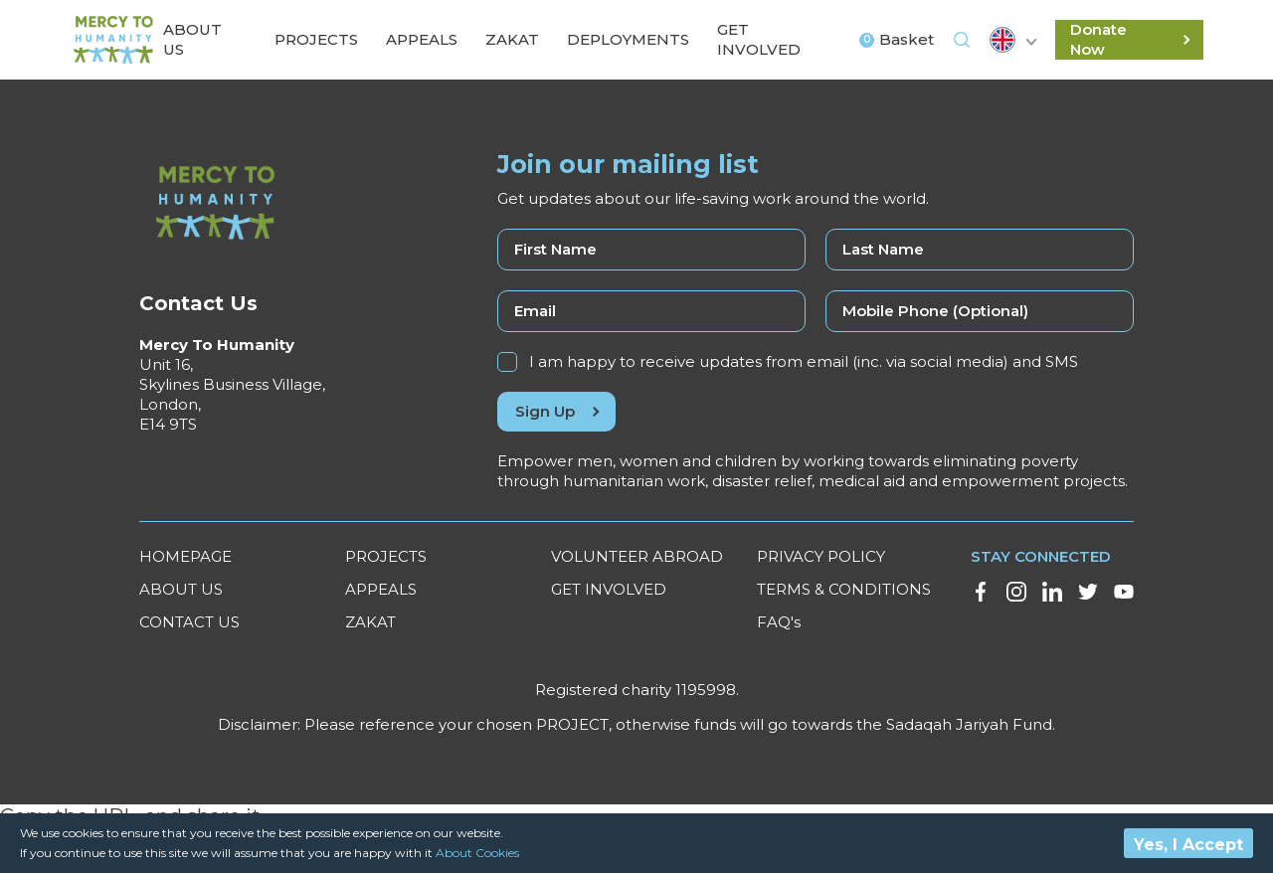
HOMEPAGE (185, 556)
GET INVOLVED (608, 589)
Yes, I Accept (1188, 844)
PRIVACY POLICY (821, 556)
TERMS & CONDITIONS (844, 589)
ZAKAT (370, 621)
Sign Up (556, 411)
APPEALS (381, 589)
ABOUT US (181, 589)
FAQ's (779, 621)
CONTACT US (189, 621)
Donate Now (1129, 39)
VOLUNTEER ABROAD (637, 556)
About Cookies (477, 852)
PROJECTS (386, 556)
